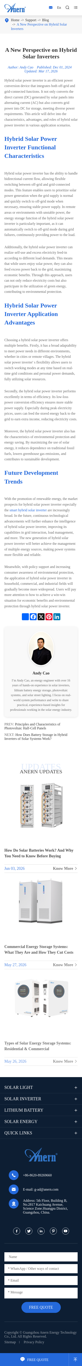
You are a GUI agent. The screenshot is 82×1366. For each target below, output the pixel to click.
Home (15, 20)
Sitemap (10, 1342)
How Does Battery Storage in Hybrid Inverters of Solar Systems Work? (35, 737)
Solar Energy (21, 1121)
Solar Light (18, 1087)
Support (30, 20)
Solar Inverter (22, 1098)
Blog (45, 20)
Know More (65, 872)
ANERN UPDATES (41, 771)
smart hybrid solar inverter (28, 510)
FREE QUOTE (34, 1360)
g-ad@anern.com (46, 1189)
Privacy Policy (34, 1342)
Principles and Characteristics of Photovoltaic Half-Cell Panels (32, 726)
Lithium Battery (23, 1110)
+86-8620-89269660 (37, 1175)
